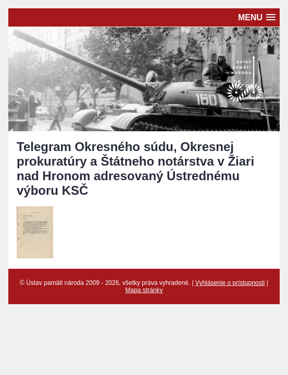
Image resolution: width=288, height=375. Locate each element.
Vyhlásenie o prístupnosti (230, 282)
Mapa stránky (143, 290)
